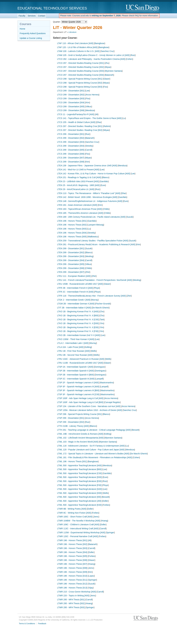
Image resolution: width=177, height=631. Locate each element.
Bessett (135, 430)
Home (22, 29)
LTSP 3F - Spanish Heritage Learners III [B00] (78, 390)
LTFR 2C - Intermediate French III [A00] (75, 292)
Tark (102, 319)
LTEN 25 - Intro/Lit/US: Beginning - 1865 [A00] (78, 185)
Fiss (105, 87)
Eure (103, 185)
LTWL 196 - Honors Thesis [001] (72, 461)
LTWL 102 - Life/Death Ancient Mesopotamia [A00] (80, 438)
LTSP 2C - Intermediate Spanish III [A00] (75, 379)
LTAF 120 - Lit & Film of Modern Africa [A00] (77, 47)
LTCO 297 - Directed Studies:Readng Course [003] (80, 71)
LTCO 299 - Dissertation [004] (71, 102)
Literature (72, 32)
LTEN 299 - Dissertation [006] (70, 268)
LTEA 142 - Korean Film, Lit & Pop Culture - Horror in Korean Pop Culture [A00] (93, 173)
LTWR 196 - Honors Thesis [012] (72, 583)
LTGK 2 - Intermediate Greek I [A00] (73, 300)
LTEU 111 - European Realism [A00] (74, 276)
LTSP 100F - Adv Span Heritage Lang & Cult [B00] (80, 402)
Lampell (99, 379)
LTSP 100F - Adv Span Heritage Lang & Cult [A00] (80, 398)
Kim (87, 102)
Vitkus (88, 106)
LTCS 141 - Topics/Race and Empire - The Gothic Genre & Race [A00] (89, 118)
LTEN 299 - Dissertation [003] (70, 256)
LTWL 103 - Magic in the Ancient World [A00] (77, 442)
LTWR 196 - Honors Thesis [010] (72, 576)
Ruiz (133, 55)
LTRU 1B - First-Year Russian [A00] (73, 351)
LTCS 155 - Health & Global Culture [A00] (76, 122)
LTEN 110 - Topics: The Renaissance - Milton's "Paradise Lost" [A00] (88, 193)
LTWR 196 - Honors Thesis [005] (72, 556)
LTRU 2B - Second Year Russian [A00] (74, 355)
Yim (102, 323)
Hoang (104, 520)
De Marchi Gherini (100, 307)
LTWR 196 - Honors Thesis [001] (72, 540)
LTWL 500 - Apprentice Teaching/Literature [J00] (79, 501)
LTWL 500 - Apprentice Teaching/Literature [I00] (79, 497)
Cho (102, 311)
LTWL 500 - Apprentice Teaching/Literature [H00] (79, 493)
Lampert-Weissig (95, 225)
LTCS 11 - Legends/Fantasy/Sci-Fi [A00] (75, 114)
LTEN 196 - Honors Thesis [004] (72, 233)
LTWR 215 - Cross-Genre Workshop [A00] (76, 592)
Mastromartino (106, 382)
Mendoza (90, 110)
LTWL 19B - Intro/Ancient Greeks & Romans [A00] (80, 434)
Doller (105, 501)
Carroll (89, 150)
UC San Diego (143, 8)
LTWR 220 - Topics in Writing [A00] (73, 595)
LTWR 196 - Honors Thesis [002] (72, 544)
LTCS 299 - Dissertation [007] (70, 157)
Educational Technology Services (52, 8)
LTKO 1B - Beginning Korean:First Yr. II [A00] (78, 311)
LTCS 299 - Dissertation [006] (70, 154)
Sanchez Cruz (107, 51)
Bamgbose (99, 43)
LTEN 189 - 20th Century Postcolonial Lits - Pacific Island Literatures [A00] (91, 217)
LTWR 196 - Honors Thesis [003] (72, 548)
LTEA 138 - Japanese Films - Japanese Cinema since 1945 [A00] (87, 165)
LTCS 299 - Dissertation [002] (70, 138)
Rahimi (107, 126)
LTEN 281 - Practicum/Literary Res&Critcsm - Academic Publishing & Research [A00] (96, 244)
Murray (94, 300)
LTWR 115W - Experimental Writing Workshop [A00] (81, 532)
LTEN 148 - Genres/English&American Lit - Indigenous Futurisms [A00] (89, 201)
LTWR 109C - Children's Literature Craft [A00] (78, 524)
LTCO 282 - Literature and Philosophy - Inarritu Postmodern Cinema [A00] (91, 59)
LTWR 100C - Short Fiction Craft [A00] (74, 516)
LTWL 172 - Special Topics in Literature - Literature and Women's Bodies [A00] (93, 453)
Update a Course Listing (31, 38)
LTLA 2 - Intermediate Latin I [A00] (73, 343)
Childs (106, 209)
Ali (96, 114)
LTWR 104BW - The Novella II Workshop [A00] (78, 520)
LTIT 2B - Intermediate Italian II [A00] (74, 307)
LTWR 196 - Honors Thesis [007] (72, 564)
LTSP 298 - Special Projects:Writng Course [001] (79, 414)
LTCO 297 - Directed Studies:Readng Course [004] (80, 75)
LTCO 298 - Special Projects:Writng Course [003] (79, 87)
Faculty (22, 16)
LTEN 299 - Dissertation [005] (70, 264)
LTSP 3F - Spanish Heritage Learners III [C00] (78, 394)
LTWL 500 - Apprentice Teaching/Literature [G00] (79, 489)
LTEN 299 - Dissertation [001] (70, 248)
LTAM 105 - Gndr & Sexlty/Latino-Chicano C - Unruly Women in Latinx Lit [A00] (93, 55)
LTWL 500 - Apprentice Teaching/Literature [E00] (79, 481)
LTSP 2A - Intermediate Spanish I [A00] (75, 367)
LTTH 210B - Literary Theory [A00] (73, 426)
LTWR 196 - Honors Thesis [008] (72, 568)
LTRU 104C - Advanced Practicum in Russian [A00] (80, 359)
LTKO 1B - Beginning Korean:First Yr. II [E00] (78, 327)
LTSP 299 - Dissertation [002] (70, 422)
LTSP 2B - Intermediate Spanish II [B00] (75, 374)
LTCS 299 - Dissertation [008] (70, 161)
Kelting (88, 347)
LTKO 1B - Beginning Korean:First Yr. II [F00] (78, 331)
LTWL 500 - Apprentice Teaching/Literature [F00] (79, 485)
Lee (87, 90)
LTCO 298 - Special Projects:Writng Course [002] (79, 83)
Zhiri (88, 272)
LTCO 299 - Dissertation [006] (71, 110)
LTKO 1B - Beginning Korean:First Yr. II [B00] (78, 315)
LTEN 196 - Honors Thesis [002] (72, 225)
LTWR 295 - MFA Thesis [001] (71, 599)
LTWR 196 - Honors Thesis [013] (72, 588)
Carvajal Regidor (112, 402)
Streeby (89, 146)
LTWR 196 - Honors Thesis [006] (72, 560)
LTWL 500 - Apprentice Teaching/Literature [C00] (79, 473)
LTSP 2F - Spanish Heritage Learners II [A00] (78, 382)
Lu (124, 118)
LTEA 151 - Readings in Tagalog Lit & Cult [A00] (79, 177)
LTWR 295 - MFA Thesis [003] (71, 607)
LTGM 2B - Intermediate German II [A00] (75, 303)
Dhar (99, 122)
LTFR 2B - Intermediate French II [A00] (75, 288)
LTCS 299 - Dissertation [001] (70, 134)
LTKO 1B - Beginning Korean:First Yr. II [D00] (78, 323)
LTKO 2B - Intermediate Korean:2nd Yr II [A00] (78, 335)
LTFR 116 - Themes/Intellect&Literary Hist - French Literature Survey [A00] (91, 296)
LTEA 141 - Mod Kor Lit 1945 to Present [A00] (78, 169)
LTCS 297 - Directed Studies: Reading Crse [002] (79, 130)
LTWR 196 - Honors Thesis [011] (72, 580)
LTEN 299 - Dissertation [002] (70, 252)
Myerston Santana (113, 71)
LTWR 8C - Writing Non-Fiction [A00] (74, 513)
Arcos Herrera (92, 94)
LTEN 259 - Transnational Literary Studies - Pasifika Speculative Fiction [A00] (92, 240)
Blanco (105, 177)
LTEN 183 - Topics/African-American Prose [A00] (79, 209)
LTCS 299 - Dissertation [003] (70, 142)
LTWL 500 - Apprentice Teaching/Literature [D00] (79, 477)
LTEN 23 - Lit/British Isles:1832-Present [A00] (78, 181)
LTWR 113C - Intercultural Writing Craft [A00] (78, 528)
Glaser (106, 79)
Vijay (91, 588)
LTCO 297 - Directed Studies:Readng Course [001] (80, 63)
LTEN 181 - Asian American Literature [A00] (77, 205)
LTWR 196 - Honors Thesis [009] (72, 572)
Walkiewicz (93, 236)
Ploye (96, 288)
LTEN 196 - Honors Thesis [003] (72, 229)
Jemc (96, 516)
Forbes (106, 505)
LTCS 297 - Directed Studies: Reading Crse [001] (79, 126)
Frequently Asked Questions (33, 33)
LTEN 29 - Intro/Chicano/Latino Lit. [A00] (75, 189)
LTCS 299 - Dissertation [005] (70, 150)
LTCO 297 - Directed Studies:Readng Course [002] (80, 67)
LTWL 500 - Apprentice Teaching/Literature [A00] (79, 465)
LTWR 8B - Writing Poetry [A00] (71, 509)
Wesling (89, 256)
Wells (93, 351)
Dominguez (99, 367)
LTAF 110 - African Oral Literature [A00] (75, 43)
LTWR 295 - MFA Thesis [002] (71, 603)
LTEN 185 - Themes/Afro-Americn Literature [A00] (80, 213)
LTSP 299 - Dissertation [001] (70, 418)
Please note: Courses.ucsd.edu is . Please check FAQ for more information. (109, 15)
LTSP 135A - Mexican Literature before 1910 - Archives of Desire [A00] (89, 410)
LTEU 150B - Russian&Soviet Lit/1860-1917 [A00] (80, 284)
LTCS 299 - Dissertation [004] (70, 146)
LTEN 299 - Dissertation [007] (70, 272)
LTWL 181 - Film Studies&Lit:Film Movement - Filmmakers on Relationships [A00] (94, 457)
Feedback (42, 624)
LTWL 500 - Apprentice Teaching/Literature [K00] (79, 505)
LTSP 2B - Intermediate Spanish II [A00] (75, 370)
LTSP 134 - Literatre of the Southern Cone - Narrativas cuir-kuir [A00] (88, 406)
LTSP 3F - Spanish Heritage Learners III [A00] (78, 386)
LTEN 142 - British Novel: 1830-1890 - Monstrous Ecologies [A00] (87, 197)
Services (32, 16)
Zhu (107, 63)
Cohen (129, 59)
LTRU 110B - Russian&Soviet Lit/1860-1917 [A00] (80, 363)
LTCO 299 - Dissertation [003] (71, 98)
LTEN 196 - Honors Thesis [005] (72, 236)
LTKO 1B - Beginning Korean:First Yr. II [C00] (78, 319)
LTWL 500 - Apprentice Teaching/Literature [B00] (79, 469)
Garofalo (104, 181)
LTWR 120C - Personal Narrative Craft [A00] (77, 536)
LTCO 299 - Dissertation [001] (71, 90)
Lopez (91, 576)
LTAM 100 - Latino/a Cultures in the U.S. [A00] (78, 51)
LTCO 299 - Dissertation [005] (71, 106)
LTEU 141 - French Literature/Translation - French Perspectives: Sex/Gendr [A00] (94, 280)
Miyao (108, 67)
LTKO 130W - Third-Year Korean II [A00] (75, 339)
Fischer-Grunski (103, 303)
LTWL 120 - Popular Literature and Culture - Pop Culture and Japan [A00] (90, 449)
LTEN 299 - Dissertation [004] (70, 260)
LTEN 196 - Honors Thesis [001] (72, 221)
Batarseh (109, 75)
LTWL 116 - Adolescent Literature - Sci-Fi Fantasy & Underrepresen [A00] (91, 446)
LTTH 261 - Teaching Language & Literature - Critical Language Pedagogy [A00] (94, 430)
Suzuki (130, 217)
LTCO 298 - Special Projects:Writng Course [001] (79, 79)
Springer (110, 532)
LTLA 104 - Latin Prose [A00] (70, 347)
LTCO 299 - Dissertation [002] (71, 94)
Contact (41, 16)
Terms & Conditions (27, 624)
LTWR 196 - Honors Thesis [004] (72, 552)
